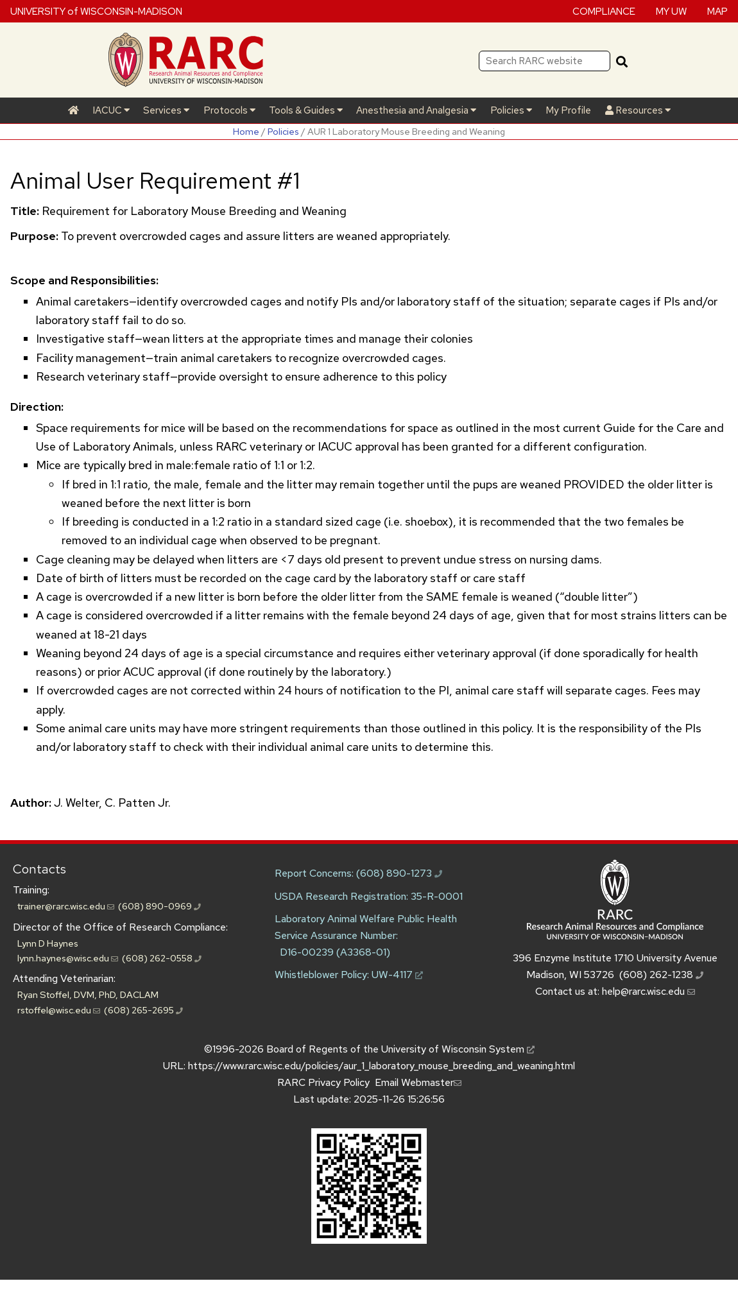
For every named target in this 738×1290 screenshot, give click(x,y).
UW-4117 (397, 974)
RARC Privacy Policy (323, 1082)
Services (166, 110)
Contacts (39, 869)
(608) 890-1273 (399, 873)
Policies (511, 110)
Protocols (229, 110)
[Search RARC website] (544, 61)
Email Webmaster (418, 1082)
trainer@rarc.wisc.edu (65, 906)
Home (246, 131)
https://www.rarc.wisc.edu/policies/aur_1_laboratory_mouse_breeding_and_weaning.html (381, 1065)
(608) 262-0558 (162, 958)
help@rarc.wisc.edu (648, 991)
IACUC (111, 110)
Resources (638, 110)
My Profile (568, 110)
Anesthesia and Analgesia (416, 110)
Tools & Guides (306, 110)
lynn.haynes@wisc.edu (67, 958)
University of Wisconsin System (458, 1049)
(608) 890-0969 (159, 906)
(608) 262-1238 (661, 974)
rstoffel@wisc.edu (58, 1010)
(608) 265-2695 (143, 1010)
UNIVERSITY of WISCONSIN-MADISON (96, 10)
